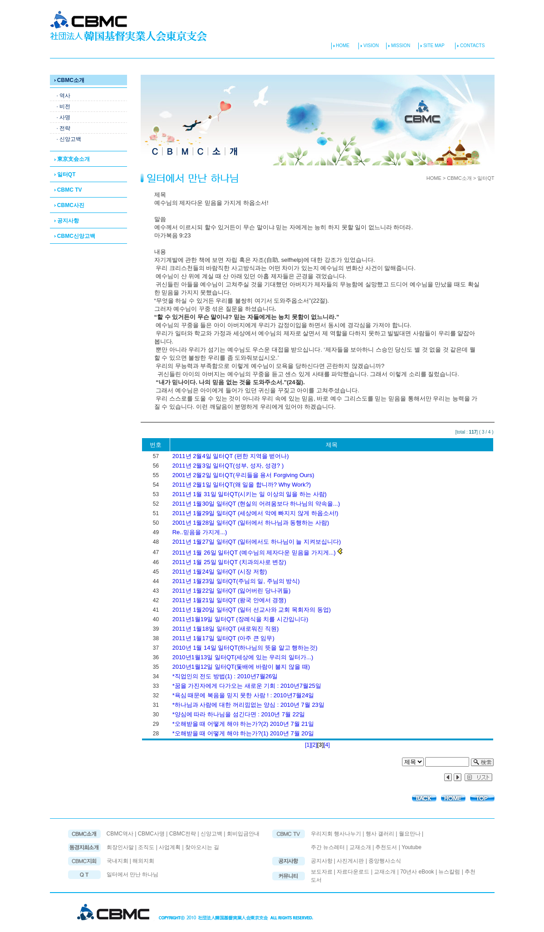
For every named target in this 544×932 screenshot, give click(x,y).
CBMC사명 (151, 834)
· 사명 (64, 117)
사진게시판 (351, 861)
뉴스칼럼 (449, 872)
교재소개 (360, 847)
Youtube (411, 847)
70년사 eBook (417, 872)
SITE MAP (431, 45)
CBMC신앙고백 (74, 236)
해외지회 (143, 861)
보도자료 (322, 872)
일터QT (65, 174)
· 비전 (64, 106)
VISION (370, 45)
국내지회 (118, 861)
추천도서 (386, 847)
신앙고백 (211, 834)
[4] (327, 745)
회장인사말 (120, 847)
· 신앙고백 (69, 139)
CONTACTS (470, 45)
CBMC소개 (69, 80)
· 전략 (64, 128)
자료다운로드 (353, 872)
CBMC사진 (69, 205)
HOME (340, 45)
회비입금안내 (243, 834)
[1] (308, 745)
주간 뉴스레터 (328, 847)
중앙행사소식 (384, 861)
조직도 (146, 847)
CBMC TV (68, 190)
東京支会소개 (72, 159)
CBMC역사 (120, 834)
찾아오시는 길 (202, 847)
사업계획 (170, 847)
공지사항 (66, 220)
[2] (314, 745)
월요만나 (410, 834)
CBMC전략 (182, 834)
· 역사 (64, 95)
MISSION (400, 45)
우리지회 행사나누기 (336, 834)
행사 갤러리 (380, 834)
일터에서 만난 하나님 (133, 874)
